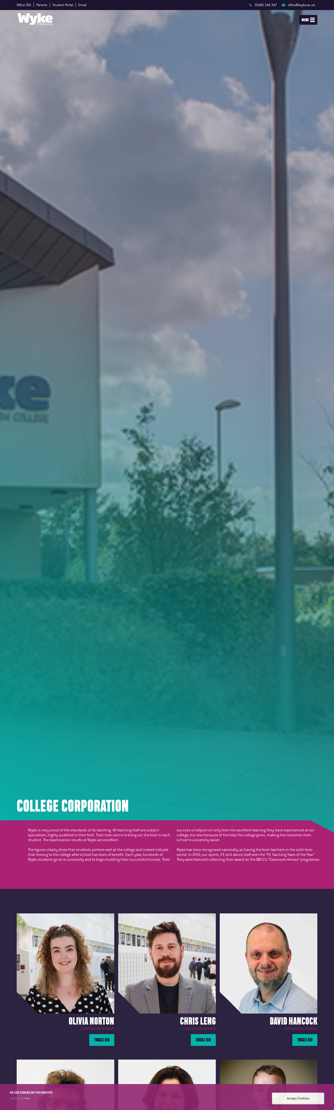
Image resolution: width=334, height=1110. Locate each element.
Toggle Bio (101, 1040)
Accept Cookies (298, 1098)
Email (82, 5)
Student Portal (62, 5)
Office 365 (24, 5)
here (27, 1098)
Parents (41, 5)
